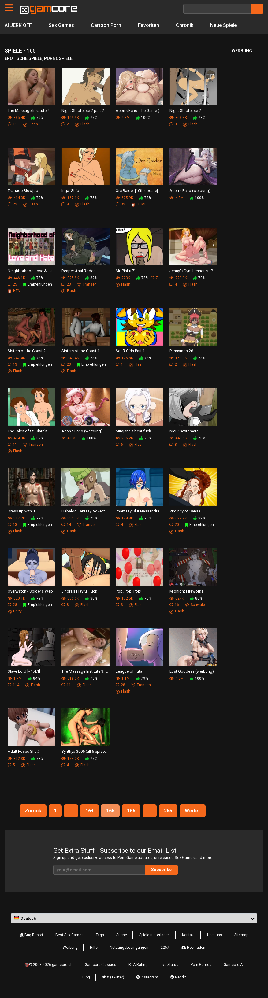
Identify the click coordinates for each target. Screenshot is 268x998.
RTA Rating (137, 965)
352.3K (16, 758)
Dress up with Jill (23, 511)
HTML (138, 204)
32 (120, 204)
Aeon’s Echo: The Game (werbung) (139, 110)
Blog (86, 977)
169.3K (178, 358)
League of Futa (129, 671)
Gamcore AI (234, 965)
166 (131, 811)
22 (12, 204)
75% (91, 198)
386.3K (70, 518)
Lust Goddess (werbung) (191, 671)
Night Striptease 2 (185, 110)
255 (168, 811)
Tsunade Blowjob (23, 190)
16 (174, 605)
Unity (15, 611)
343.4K (70, 358)
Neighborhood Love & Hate (31, 270)
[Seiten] (9, 7)
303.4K (178, 118)
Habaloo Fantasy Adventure (85, 511)
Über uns (214, 935)
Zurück (33, 811)
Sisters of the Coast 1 (80, 351)
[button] (134, 918)
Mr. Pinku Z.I (126, 270)
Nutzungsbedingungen (129, 947)
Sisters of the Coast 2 (27, 351)
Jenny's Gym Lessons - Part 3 (193, 270)
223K (123, 278)
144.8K (124, 518)
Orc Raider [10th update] (137, 190)
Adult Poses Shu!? (24, 751)
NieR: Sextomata (184, 431)
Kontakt (188, 935)
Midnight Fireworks (186, 591)
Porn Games (201, 965)
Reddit (178, 977)
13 (12, 364)
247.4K (16, 358)
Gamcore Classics (100, 965)
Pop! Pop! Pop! (128, 591)
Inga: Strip (70, 190)
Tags (100, 935)
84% (34, 678)
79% (37, 118)
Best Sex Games (69, 935)
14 (66, 525)
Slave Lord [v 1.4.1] (24, 671)
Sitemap (241, 935)
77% (91, 118)
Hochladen (193, 947)
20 (174, 525)
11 (12, 124)
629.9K (178, 518)
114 (13, 685)
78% (199, 118)
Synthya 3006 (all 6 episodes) (85, 751)
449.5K (178, 438)
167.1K (70, 198)
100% (143, 118)
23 (66, 284)
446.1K (16, 278)
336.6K (70, 598)
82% (91, 278)
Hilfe (94, 947)
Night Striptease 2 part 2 (82, 110)
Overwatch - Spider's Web (30, 591)
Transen (87, 284)
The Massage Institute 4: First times (31, 110)
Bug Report (31, 935)
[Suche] (217, 9)
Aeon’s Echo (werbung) (189, 190)
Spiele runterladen (154, 935)
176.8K (124, 358)
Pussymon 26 (181, 351)
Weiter (192, 811)
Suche (121, 935)
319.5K (70, 678)
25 (12, 284)
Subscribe (161, 869)
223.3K (178, 278)
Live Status (169, 965)
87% (37, 438)
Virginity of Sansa (184, 511)
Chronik (184, 25)
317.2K (16, 518)
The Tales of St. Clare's (27, 431)
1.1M (123, 678)
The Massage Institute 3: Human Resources (85, 671)
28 (12, 605)
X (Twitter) (113, 977)
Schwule (195, 605)
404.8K (16, 438)
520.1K (16, 598)
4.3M (123, 118)
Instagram (147, 977)
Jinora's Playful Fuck (79, 591)
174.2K (70, 758)
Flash (30, 124)
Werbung (70, 947)
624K (176, 598)
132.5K (124, 598)
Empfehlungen (37, 284)
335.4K (16, 118)
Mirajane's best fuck (133, 431)
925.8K (70, 278)
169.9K (70, 118)
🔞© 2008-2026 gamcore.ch (48, 965)
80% (91, 598)
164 (89, 811)
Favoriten (148, 25)
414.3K (16, 198)
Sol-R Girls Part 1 (130, 351)
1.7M (15, 678)
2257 (165, 947)
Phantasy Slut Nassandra (137, 511)
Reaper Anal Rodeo (78, 270)
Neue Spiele (223, 25)
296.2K (124, 438)
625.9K (124, 198)
